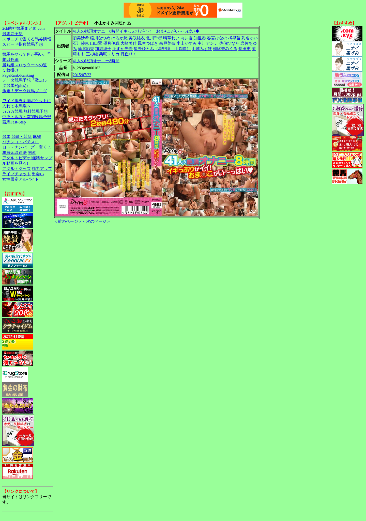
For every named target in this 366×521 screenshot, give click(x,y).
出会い (38, 174)
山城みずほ (202, 48)
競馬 (6, 136)
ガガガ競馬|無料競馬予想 (25, 111)
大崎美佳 (128, 43)
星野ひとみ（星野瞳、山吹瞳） (162, 48)
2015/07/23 (82, 75)
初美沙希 (81, 38)
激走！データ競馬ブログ (24, 91)
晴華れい (171, 38)
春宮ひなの (217, 38)
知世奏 (200, 38)
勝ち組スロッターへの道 (24, 65)
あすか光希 (122, 48)
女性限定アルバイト (20, 179)
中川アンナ (208, 43)
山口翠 (96, 43)
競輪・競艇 (21, 136)
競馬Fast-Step (14, 122)
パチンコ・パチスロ (20, 142)
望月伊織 (111, 43)
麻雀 (37, 136)
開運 (32, 152)
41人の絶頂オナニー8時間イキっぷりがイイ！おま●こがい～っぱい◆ (136, 31)
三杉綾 (92, 54)
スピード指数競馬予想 (22, 44)
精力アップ (42, 168)
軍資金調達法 (14, 152)
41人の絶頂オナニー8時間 (96, 61)
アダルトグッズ (16, 168)
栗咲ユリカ (109, 54)
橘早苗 (234, 38)
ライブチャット (16, 174)
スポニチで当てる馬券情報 (26, 39)
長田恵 (244, 48)
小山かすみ (186, 43)
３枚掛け (10, 70)
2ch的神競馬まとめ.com (23, 28)
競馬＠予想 (12, 33)
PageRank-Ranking (18, 75)
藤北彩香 (86, 48)
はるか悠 (119, 38)
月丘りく (128, 54)
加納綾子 (103, 48)
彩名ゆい (249, 38)
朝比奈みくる (225, 48)
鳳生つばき (148, 43)
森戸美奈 (167, 43)
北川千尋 (154, 38)
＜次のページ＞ (96, 221)
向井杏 (186, 38)
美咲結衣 (137, 38)
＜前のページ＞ (68, 221)
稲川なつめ (100, 38)
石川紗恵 (81, 43)
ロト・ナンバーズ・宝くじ (26, 147)
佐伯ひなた (229, 43)
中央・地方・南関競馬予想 (26, 117)
